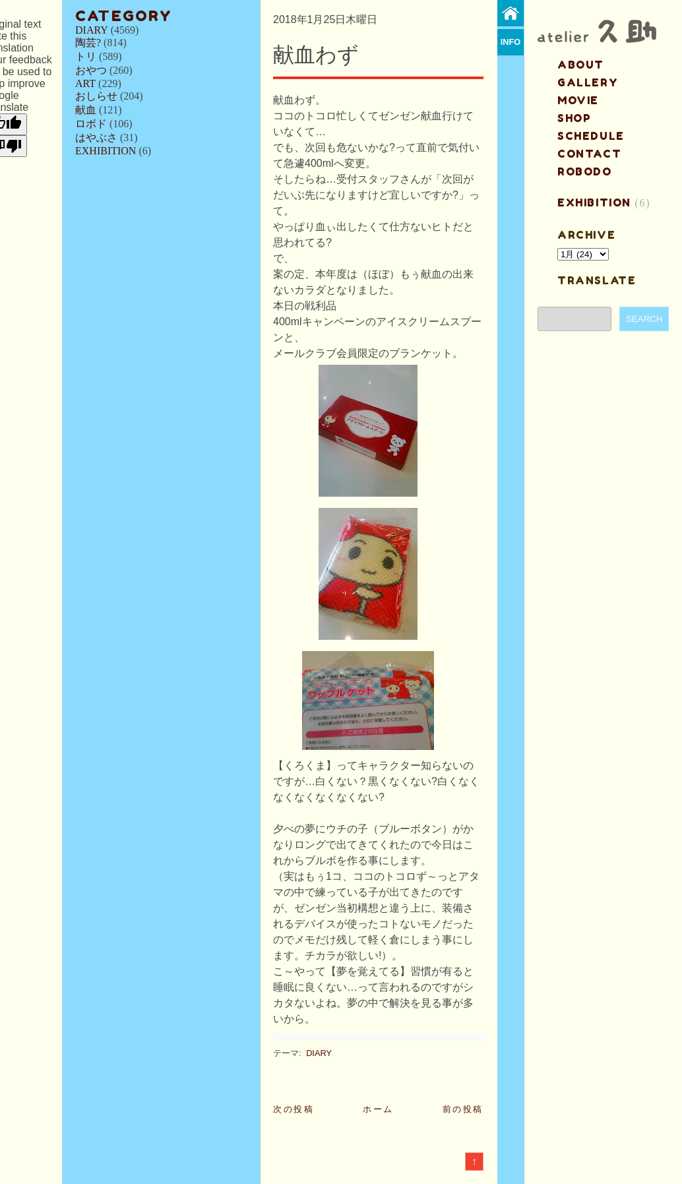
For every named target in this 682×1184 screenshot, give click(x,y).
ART (85, 83)
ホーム (378, 1109)
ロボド (91, 123)
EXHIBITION (105, 150)
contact (589, 153)
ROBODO (584, 171)
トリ (85, 56)
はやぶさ (96, 137)
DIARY (91, 30)
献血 (85, 109)
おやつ (91, 70)
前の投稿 (463, 1109)
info (511, 42)
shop (574, 118)
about (580, 64)
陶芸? (88, 42)
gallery (587, 82)
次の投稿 (293, 1109)
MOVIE (578, 100)
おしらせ (96, 96)
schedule (591, 135)
